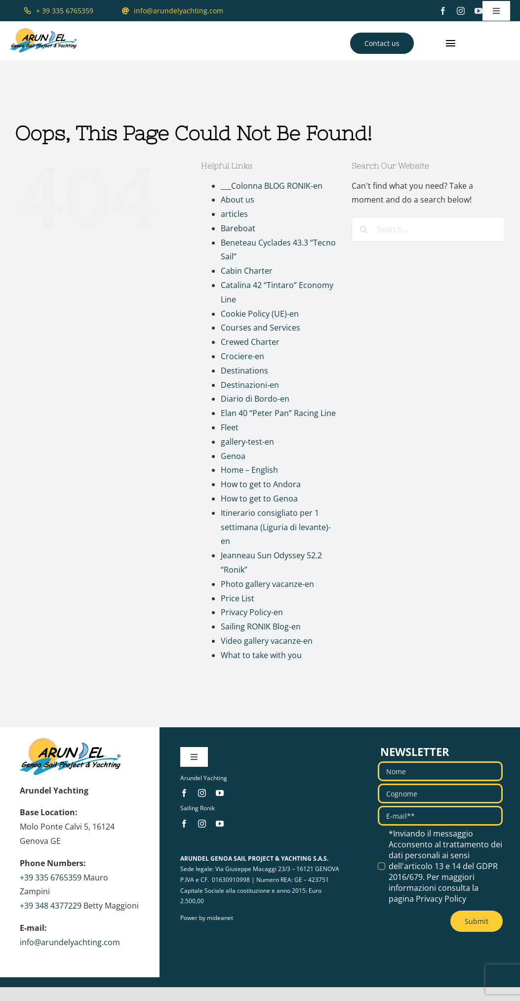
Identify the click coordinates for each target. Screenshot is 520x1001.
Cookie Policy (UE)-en (260, 313)
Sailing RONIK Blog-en (261, 626)
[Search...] (428, 229)
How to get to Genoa (259, 498)
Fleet (230, 427)
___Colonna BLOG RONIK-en (271, 185)
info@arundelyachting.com (70, 942)
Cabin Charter (247, 270)
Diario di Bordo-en (255, 398)
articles (234, 214)
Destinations (244, 370)
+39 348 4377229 (50, 905)
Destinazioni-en (250, 384)
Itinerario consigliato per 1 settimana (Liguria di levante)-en (276, 527)
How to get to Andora (261, 484)
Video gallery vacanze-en (267, 640)
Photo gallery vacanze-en (267, 584)
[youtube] (478, 11)
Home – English (249, 469)
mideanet (220, 918)
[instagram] (461, 11)
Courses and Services (260, 327)
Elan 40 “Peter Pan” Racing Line (278, 413)
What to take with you (261, 655)
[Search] (364, 229)
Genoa (233, 456)
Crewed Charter (250, 341)
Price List (237, 598)
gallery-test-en (247, 441)
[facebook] (443, 11)
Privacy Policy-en (252, 612)
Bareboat (238, 228)
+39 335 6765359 (50, 877)
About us (237, 199)
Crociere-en (242, 356)
